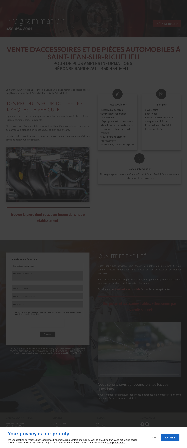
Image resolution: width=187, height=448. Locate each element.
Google (110, 442)
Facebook (120, 442)
